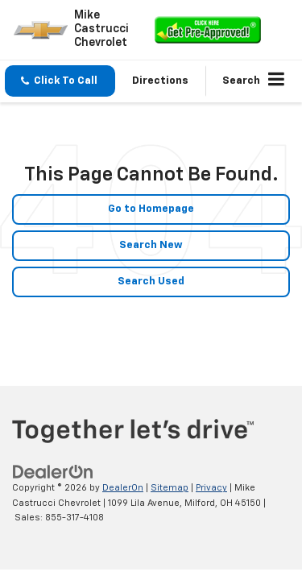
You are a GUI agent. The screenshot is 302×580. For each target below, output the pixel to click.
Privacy (211, 487)
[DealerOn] (53, 472)
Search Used (151, 281)
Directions (160, 81)
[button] (60, 81)
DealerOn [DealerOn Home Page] (122, 487)
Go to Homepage (151, 209)
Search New (151, 245)
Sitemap (169, 487)
